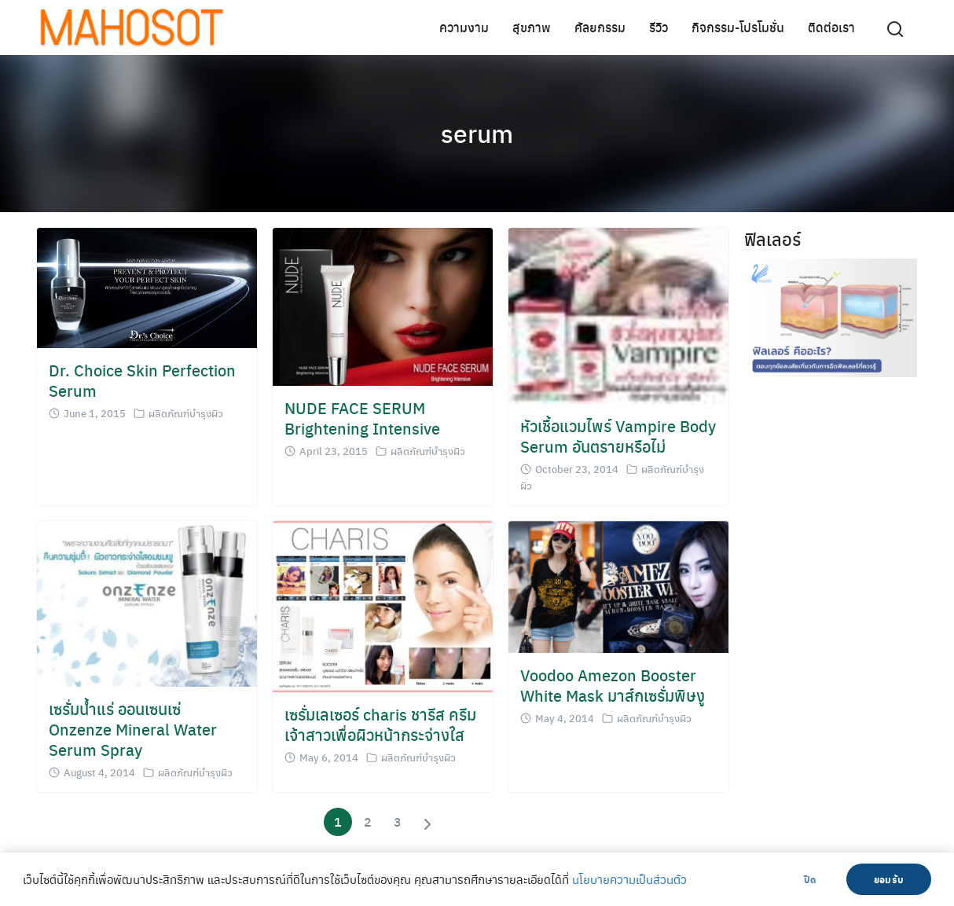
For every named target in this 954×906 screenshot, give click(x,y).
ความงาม (464, 27)
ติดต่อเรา (831, 27)
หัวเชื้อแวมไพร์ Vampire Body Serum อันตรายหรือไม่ (618, 435)
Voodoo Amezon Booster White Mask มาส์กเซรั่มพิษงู (612, 684)
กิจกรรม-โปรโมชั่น (738, 27)
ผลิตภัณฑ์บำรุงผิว (186, 412)
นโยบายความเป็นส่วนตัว (629, 879)
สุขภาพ (531, 27)
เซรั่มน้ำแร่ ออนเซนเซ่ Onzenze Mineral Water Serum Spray (133, 729)
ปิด (810, 879)
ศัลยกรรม (600, 27)
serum (477, 133)
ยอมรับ (889, 879)
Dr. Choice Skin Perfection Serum (142, 380)
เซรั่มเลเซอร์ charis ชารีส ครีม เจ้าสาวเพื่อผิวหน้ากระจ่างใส (380, 724)
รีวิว (658, 27)
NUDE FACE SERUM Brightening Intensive (362, 417)
